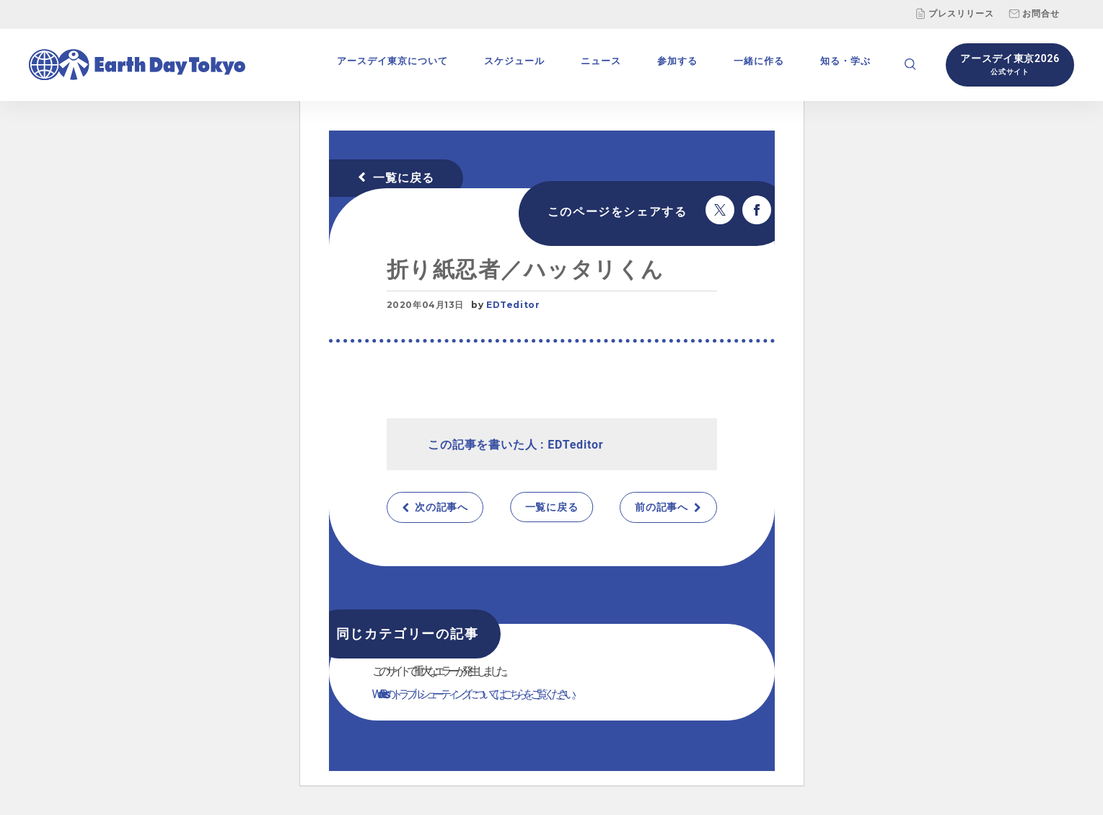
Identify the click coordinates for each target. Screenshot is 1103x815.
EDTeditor (513, 304)
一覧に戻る (403, 178)
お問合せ (1034, 13)
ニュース (601, 61)
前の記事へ (661, 507)
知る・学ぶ (845, 61)
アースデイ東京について (392, 61)
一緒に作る (759, 61)
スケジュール (514, 61)
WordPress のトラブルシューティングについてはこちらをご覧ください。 (475, 694)
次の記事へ (441, 507)
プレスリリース (954, 13)
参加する (677, 61)
